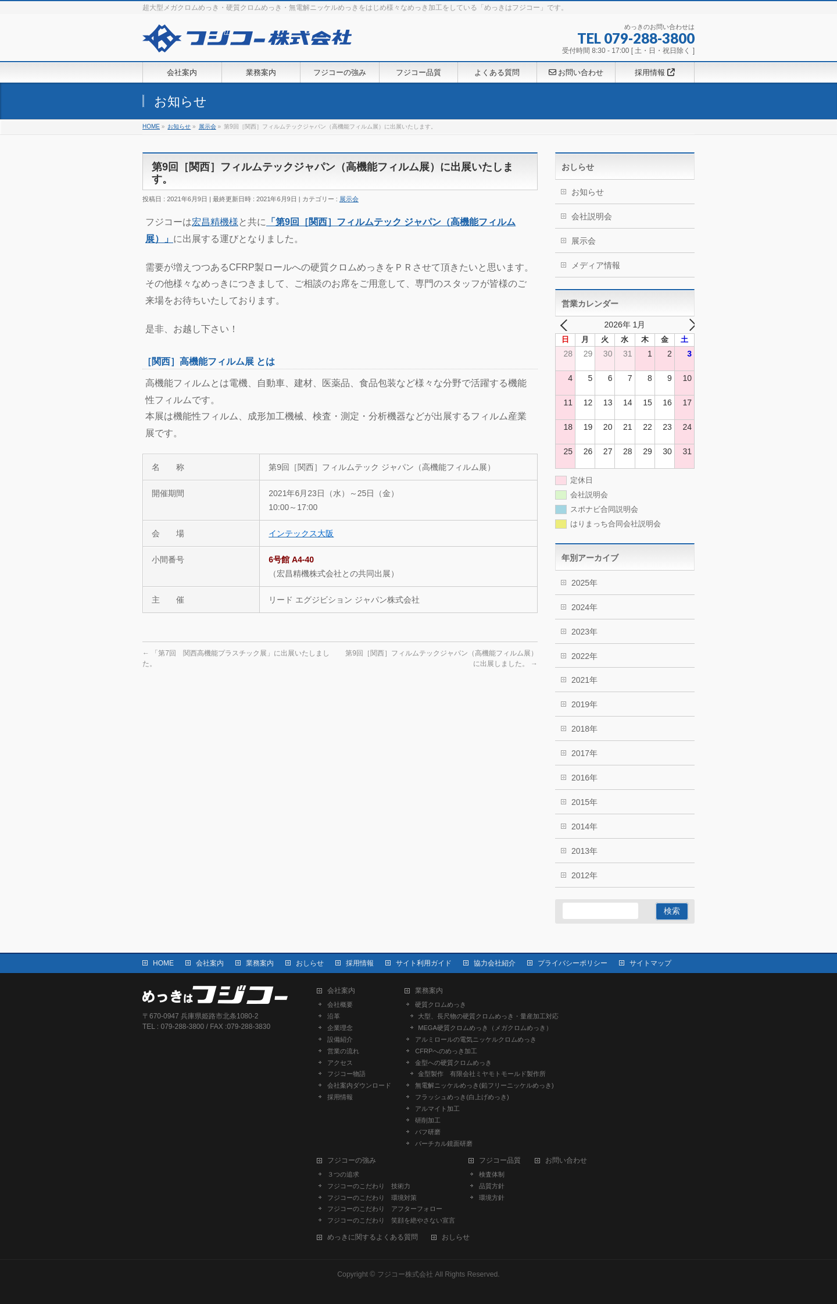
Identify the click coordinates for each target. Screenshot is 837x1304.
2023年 (584, 631)
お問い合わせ (566, 1160)
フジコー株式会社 (405, 1274)
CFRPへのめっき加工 (446, 1051)
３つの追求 (343, 1174)
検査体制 (492, 1174)
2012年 (584, 875)
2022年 (584, 656)
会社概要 (340, 1004)
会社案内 (210, 963)
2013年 (584, 851)
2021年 (584, 680)
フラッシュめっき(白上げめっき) (462, 1096)
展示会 (349, 198)
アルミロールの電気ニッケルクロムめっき (475, 1039)
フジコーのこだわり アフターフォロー (384, 1208)
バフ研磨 (428, 1131)
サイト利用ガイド (424, 963)
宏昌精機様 (215, 222)
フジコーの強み (351, 1160)
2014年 (584, 826)
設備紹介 (340, 1039)
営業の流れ (343, 1051)
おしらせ (310, 963)
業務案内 (260, 963)
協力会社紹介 (495, 963)
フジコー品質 (500, 1160)
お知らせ (587, 192)
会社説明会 (591, 216)
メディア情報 (595, 265)
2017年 (584, 753)
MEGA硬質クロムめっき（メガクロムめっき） (485, 1027)
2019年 (584, 704)
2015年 (584, 802)
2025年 (584, 582)
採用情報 (360, 963)
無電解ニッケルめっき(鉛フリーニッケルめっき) (484, 1085)
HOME (163, 963)
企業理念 (340, 1027)
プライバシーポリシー (572, 963)
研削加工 (428, 1120)
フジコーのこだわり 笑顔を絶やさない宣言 (391, 1220)
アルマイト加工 (437, 1108)
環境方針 (492, 1197)
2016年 (584, 777)
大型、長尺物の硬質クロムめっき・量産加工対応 (488, 1016)
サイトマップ (650, 963)
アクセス (340, 1062)
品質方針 (492, 1185)
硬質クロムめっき (440, 1004)
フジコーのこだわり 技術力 (368, 1185)
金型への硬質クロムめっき (453, 1062)
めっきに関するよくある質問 (372, 1237)
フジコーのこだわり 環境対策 (372, 1197)
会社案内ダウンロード (359, 1085)
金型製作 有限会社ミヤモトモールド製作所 (482, 1073)
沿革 (333, 1016)
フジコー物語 (346, 1073)
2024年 (584, 607)
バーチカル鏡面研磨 (444, 1143)
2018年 (584, 728)
